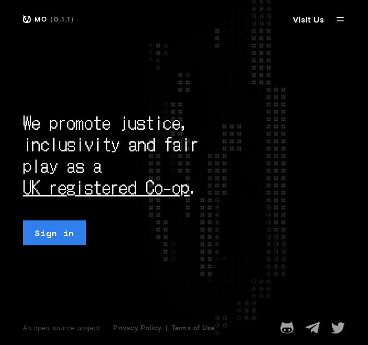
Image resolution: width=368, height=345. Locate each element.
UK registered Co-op (106, 186)
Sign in (54, 233)
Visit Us (308, 19)
